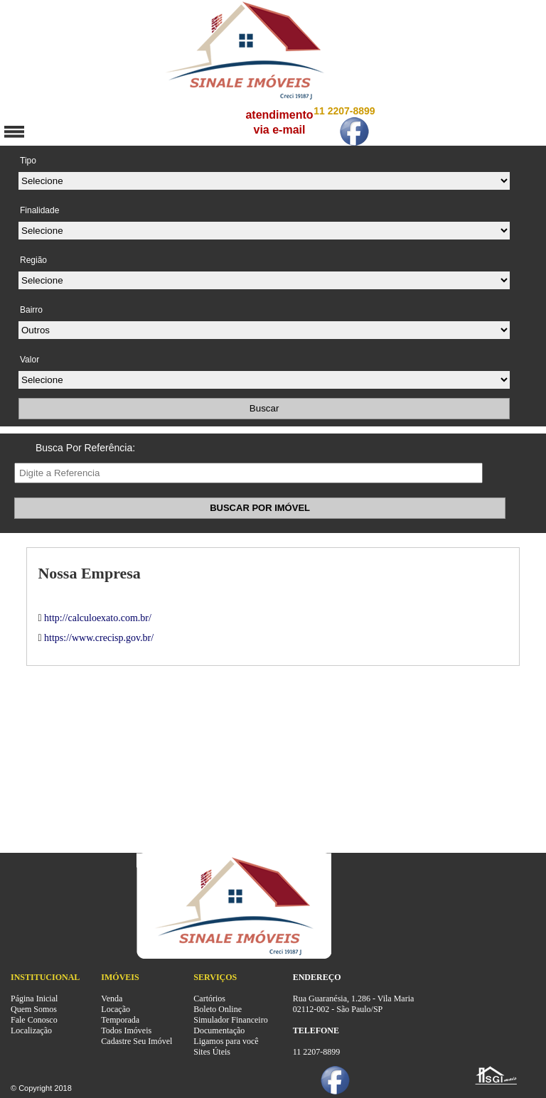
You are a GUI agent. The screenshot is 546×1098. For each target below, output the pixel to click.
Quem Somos (34, 1009)
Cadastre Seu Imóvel (136, 1041)
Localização (31, 1030)
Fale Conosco (34, 1020)
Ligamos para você (225, 1041)
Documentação (219, 1030)
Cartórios (209, 998)
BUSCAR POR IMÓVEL (260, 507)
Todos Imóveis (126, 1030)
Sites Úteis (211, 1052)
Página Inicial (34, 998)
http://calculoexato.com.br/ (97, 618)
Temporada (120, 1020)
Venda (111, 998)
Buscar (264, 408)
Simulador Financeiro (230, 1020)
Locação (115, 1009)
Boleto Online (217, 1009)
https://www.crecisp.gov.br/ (99, 638)
